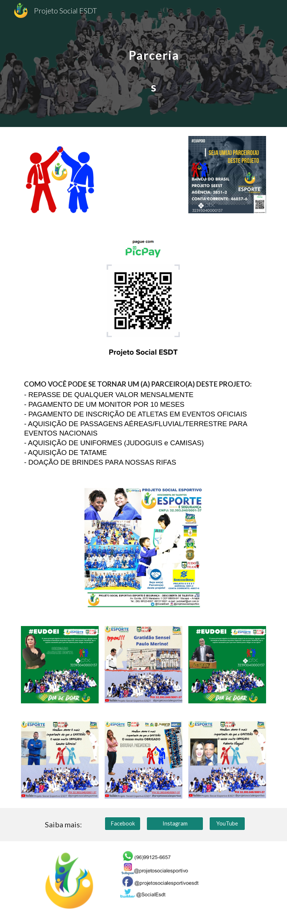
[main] (154, 64)
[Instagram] (175, 823)
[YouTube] (227, 823)
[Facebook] (122, 823)
